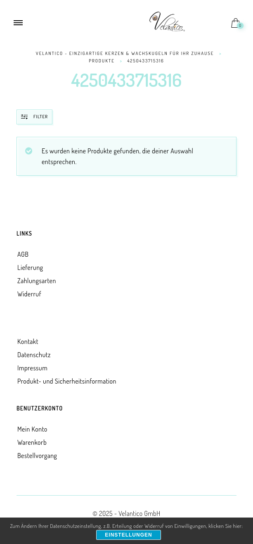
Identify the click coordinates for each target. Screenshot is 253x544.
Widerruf (29, 294)
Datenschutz (34, 355)
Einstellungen (128, 535)
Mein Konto (32, 429)
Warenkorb (32, 442)
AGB (22, 254)
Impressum (32, 368)
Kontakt (27, 341)
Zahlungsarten (36, 281)
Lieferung (30, 267)
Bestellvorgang (37, 455)
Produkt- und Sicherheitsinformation (66, 381)
